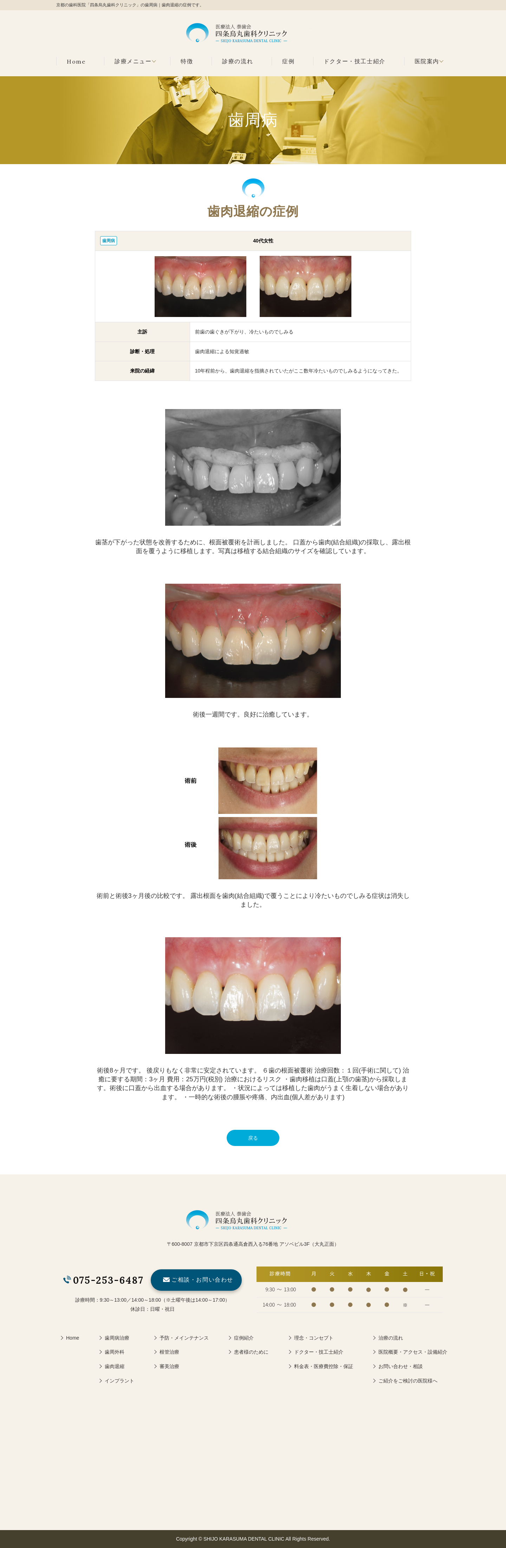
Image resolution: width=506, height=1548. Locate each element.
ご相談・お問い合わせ (202, 1280)
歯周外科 (114, 1352)
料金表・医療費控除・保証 (323, 1366)
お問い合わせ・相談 (400, 1366)
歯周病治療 (117, 1338)
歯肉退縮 (114, 1366)
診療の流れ (237, 61)
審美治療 (169, 1366)
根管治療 (169, 1352)
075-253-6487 (108, 1280)
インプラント (119, 1381)
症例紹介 (244, 1338)
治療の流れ (390, 1338)
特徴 (187, 61)
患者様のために (251, 1352)
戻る (253, 1138)
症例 (288, 61)
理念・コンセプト (313, 1338)
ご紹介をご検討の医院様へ (407, 1381)
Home (76, 61)
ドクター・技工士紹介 (354, 61)
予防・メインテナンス (184, 1338)
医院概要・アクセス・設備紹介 (412, 1352)
